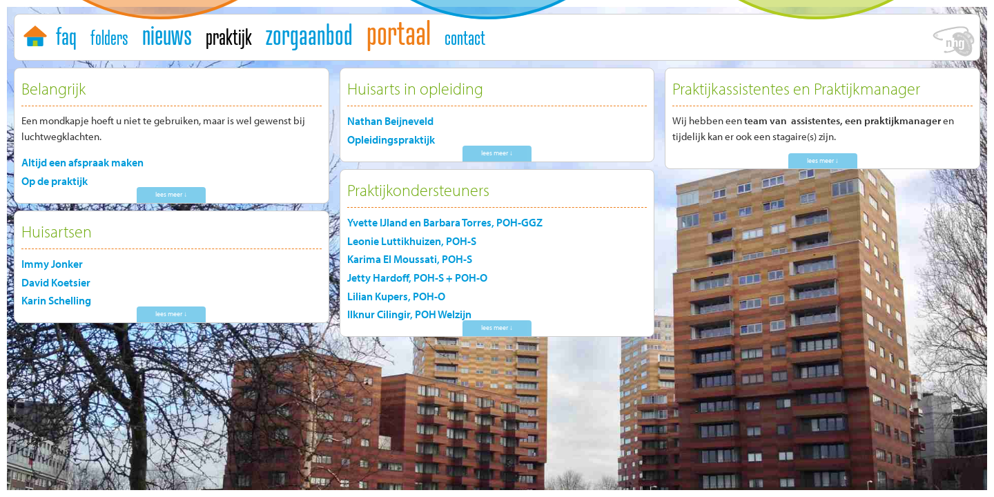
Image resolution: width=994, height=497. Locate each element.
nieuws (167, 34)
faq (66, 36)
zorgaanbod (309, 34)
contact (465, 37)
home (36, 33)
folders (109, 37)
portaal (399, 32)
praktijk (229, 37)
